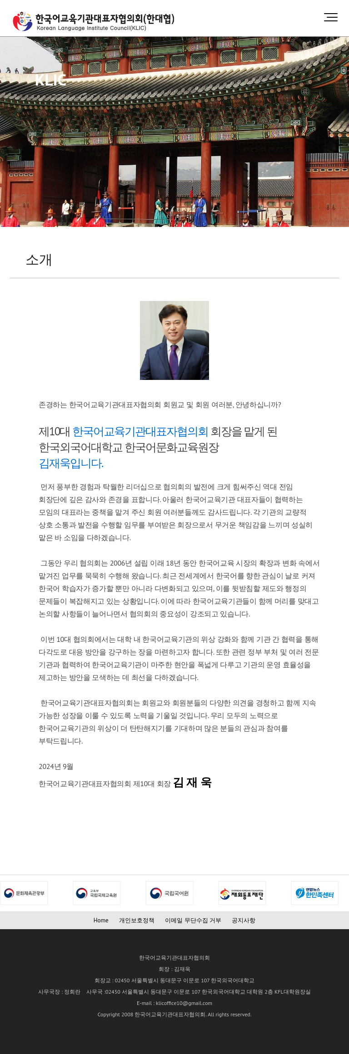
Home (101, 920)
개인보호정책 (137, 920)
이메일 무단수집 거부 (193, 920)
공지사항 (243, 920)
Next (7, 893)
